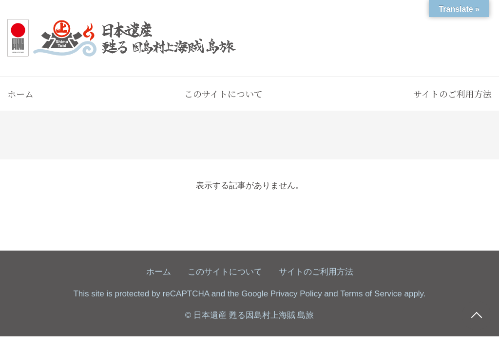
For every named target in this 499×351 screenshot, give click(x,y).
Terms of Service (371, 293)
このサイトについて (223, 93)
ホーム (20, 93)
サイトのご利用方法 (452, 93)
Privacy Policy (296, 293)
